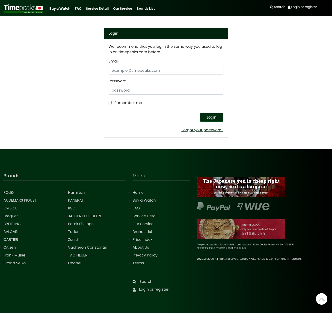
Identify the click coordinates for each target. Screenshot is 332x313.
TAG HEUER (77, 255)
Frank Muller (14, 255)
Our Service (122, 8)
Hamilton (76, 192)
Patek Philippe (81, 224)
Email (114, 61)
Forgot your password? (202, 130)
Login (211, 117)
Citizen (9, 247)
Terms (138, 263)
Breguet (10, 216)
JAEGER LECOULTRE (85, 216)
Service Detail (97, 8)
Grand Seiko (14, 263)
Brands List (145, 8)
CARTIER (10, 239)
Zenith (73, 239)
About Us (141, 247)
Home (138, 192)
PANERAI (75, 200)
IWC (71, 208)
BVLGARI (10, 231)
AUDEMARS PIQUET (19, 200)
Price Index (142, 239)
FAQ (78, 8)
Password (117, 81)
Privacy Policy (145, 255)
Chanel (74, 263)
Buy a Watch (59, 8)
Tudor (73, 231)
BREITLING (12, 224)
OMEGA (10, 208)
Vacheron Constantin (87, 247)
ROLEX (8, 192)
